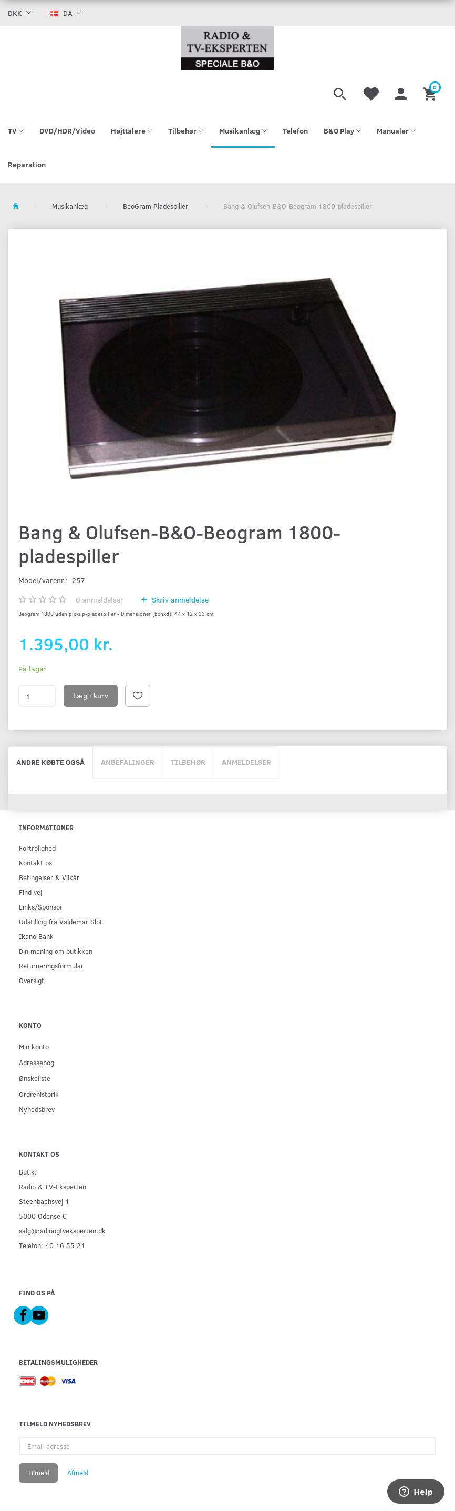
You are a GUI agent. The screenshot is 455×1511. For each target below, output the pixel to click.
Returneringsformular (51, 965)
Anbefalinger (127, 762)
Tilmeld (38, 1472)
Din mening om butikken (55, 950)
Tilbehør (188, 762)
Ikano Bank (36, 936)
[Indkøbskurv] (431, 92)
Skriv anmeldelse (179, 600)
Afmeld (77, 1472)
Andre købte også (50, 762)
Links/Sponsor (41, 906)
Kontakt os (35, 862)
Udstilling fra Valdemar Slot (60, 921)
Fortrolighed (37, 847)
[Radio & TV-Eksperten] (227, 48)
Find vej (30, 891)
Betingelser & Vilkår (49, 877)
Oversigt (31, 980)
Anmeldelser (246, 762)
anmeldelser (99, 600)
